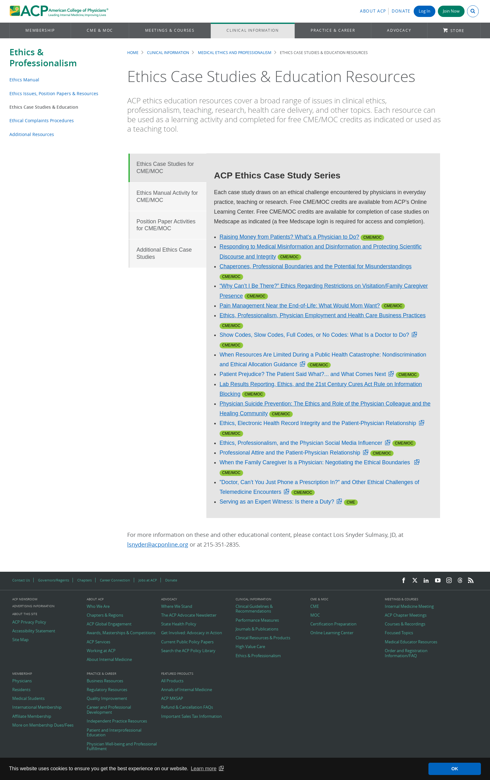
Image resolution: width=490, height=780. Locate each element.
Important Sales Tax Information (191, 716)
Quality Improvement (107, 698)
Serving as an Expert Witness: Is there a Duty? (277, 502)
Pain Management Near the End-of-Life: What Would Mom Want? (300, 306)
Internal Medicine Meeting (409, 606)
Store (457, 30)
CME (314, 606)
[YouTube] (438, 580)
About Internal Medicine (109, 659)
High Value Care (250, 646)
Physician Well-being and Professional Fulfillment (122, 746)
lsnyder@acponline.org (157, 544)
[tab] (167, 168)
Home (133, 52)
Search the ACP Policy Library (188, 650)
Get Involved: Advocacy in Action (191, 632)
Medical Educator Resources (411, 642)
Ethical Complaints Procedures (41, 120)
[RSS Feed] (471, 580)
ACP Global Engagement (109, 624)
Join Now (451, 11)
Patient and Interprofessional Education (114, 733)
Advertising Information (33, 606)
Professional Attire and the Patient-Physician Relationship (290, 453)
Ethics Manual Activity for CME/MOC (167, 196)
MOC (315, 615)
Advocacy (399, 30)
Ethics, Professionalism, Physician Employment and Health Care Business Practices (323, 315)
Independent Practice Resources (117, 721)
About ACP (373, 11)
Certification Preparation (333, 624)
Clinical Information (252, 30)
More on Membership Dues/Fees (43, 725)
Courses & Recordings (405, 624)
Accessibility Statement (33, 631)
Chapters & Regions (105, 615)
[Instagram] (449, 580)
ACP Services (98, 642)
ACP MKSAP (172, 698)
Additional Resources (31, 134)
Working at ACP (101, 650)
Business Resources (105, 681)
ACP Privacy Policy (29, 622)
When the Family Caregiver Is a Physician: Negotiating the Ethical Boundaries (315, 462)
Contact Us (21, 580)
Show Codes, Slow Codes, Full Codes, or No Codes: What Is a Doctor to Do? (314, 335)
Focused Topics (399, 632)
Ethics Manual (24, 80)
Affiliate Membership (31, 716)
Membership (40, 30)
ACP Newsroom (24, 599)
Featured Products (177, 674)
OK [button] (454, 768)
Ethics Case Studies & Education (43, 107)
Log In (424, 11)
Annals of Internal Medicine (186, 689)
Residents (21, 689)
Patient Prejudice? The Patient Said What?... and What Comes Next (303, 374)
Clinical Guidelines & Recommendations (254, 609)
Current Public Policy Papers (187, 642)
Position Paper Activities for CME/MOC (166, 225)
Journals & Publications (257, 629)
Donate (401, 11)
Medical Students (28, 698)
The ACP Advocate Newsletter (188, 615)
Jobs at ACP (148, 580)
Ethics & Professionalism (43, 57)
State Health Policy (178, 624)
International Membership (37, 707)
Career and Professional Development (109, 710)
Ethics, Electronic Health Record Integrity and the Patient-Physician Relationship (318, 423)
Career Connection (115, 580)
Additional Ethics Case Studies (164, 253)
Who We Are (98, 606)
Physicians (22, 681)
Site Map (20, 639)
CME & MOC (100, 30)
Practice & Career (333, 30)
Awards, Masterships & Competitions (121, 632)
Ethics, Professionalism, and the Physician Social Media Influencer (301, 443)
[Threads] (460, 580)
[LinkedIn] (426, 580)
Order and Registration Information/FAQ (406, 653)
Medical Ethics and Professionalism (234, 52)
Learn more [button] (203, 768)
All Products (172, 681)
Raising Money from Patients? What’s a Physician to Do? (289, 237)
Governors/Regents (53, 580)
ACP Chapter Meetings (406, 615)
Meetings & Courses (170, 30)
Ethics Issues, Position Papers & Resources (53, 93)
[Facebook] (403, 580)
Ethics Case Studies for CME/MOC (165, 167)
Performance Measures (257, 620)
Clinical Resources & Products (263, 638)
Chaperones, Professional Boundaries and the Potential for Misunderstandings (315, 266)
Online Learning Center (331, 632)
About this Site (24, 614)
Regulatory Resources (107, 689)
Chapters (84, 580)
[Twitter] (415, 580)
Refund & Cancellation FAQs (187, 707)
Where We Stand (176, 606)
